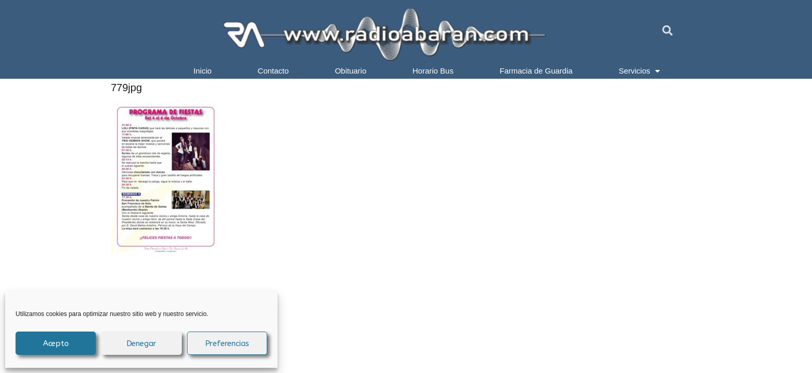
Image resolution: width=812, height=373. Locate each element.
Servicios (639, 71)
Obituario (351, 70)
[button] (667, 30)
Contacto (273, 70)
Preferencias (227, 343)
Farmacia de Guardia (536, 70)
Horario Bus (433, 70)
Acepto (56, 343)
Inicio (203, 70)
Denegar (141, 343)
